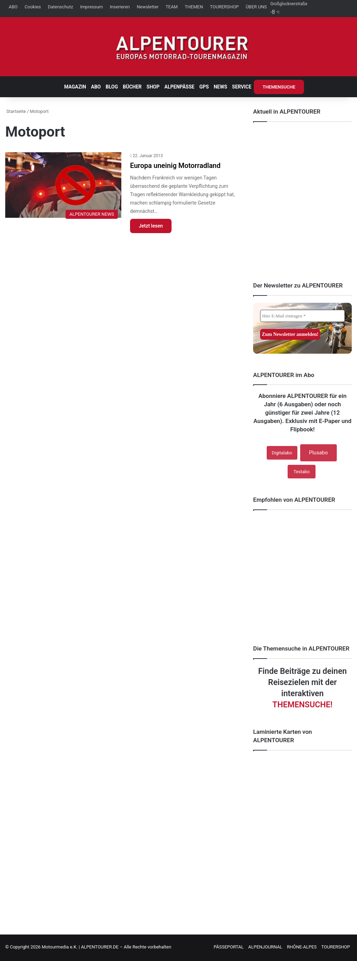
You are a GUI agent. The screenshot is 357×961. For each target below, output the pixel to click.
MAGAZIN (75, 87)
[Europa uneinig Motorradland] (63, 187)
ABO (13, 6)
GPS (204, 87)
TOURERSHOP (224, 6)
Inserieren (120, 6)
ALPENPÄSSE (180, 87)
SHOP (152, 87)
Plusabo (318, 452)
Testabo (302, 471)
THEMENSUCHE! (302, 704)
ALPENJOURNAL (265, 947)
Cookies (33, 6)
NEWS (220, 87)
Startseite (15, 111)
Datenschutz (60, 6)
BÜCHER (132, 87)
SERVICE (242, 87)
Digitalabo (282, 452)
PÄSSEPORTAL (229, 947)
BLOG (112, 87)
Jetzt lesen (151, 226)
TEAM (172, 6)
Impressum (91, 6)
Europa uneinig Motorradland (175, 165)
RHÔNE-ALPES (302, 947)
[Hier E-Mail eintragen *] (302, 316)
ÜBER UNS (256, 6)
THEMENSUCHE (279, 87)
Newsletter (148, 6)
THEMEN (194, 6)
